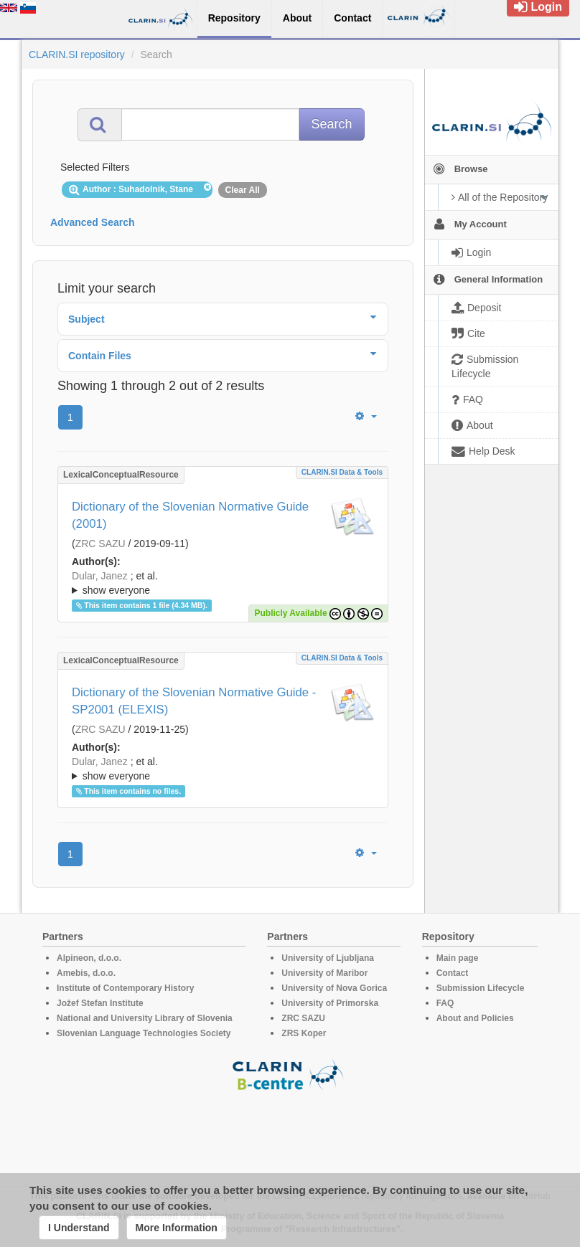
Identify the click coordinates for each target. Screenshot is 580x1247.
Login (538, 7)
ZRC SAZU (100, 543)
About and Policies (475, 1018)
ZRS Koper (303, 1033)
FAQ (445, 1003)
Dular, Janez (100, 576)
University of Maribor (324, 973)
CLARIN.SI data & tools (342, 472)
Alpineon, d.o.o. (89, 958)
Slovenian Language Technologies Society (144, 1033)
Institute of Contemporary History (125, 988)
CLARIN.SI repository (77, 54)
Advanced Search (92, 222)
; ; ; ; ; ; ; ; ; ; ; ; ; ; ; (223, 583)
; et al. (223, 583)
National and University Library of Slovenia (145, 1018)
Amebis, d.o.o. (86, 973)
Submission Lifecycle (480, 988)
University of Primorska (329, 1003)
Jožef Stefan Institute (100, 1003)
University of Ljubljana (327, 958)
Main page (457, 958)
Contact (452, 973)
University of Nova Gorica (334, 988)
